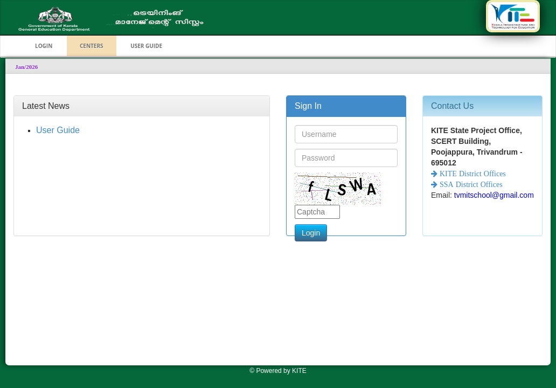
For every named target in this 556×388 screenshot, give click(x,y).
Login (311, 232)
